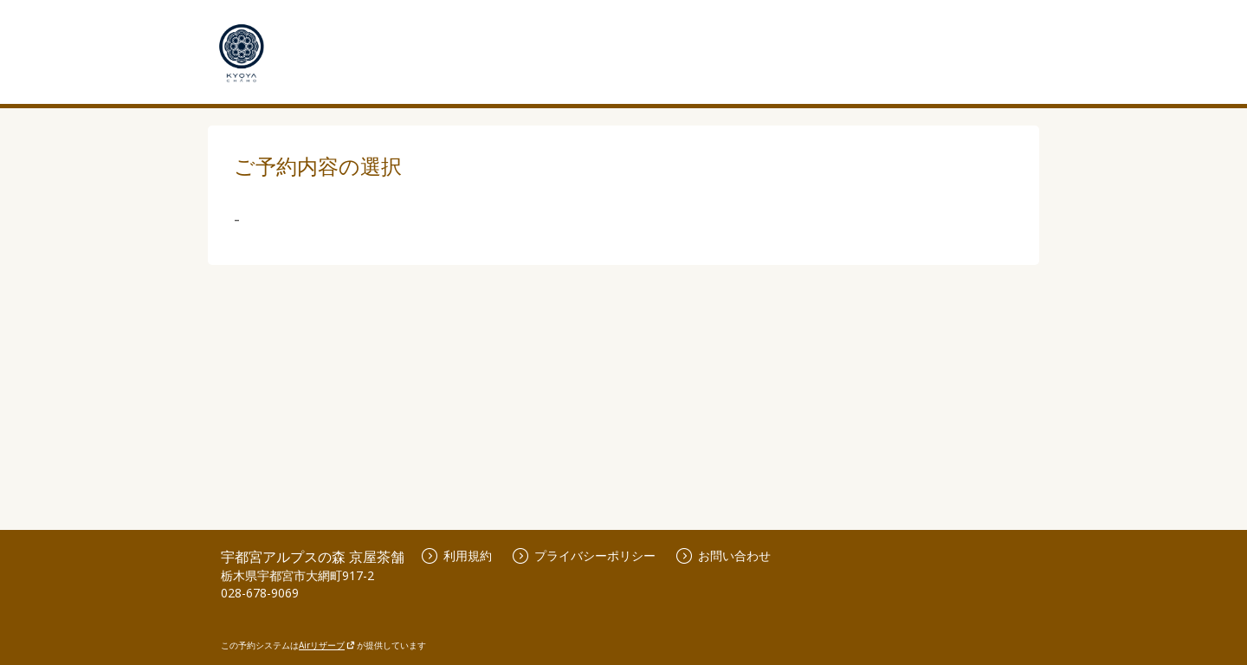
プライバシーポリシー (584, 555)
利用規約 (457, 555)
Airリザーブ (327, 645)
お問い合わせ (723, 555)
